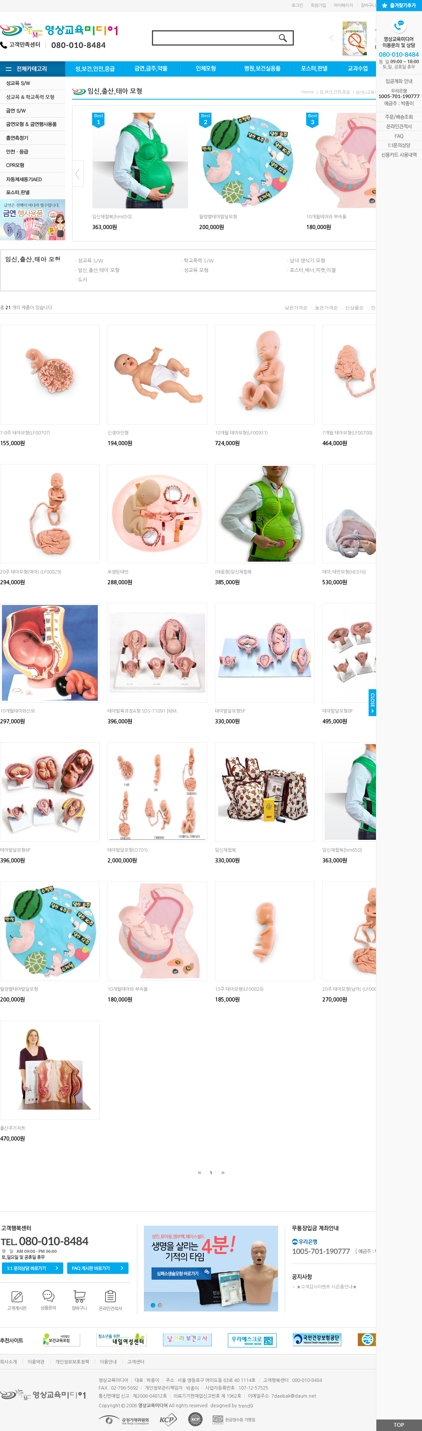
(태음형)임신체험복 (233, 572)
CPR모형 (32, 165)
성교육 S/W (32, 83)
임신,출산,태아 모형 (98, 270)
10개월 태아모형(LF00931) (241, 433)
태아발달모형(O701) (127, 850)
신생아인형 (118, 433)
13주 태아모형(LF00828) (239, 989)
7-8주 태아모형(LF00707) (25, 433)
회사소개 (8, 1362)
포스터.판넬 (32, 192)
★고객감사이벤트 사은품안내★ (327, 1287)
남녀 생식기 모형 (307, 260)
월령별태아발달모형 (218, 217)
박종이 (192, 1388)
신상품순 (354, 307)
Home (308, 92)
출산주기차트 (12, 1128)
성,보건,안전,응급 (335, 92)
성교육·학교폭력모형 (32, 97)
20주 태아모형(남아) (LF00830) (353, 989)
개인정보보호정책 (72, 1362)
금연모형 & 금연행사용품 (32, 124)
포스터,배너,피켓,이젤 (313, 270)
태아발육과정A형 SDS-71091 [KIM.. (143, 711)
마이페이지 (343, 5)
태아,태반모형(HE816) (344, 572)
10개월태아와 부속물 (326, 217)
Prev (331, 38)
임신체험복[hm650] (112, 217)
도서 (82, 279)
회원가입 (318, 5)
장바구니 (368, 5)
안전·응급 (32, 151)
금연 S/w (32, 110)
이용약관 (36, 1362)
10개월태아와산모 (17, 711)
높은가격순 (326, 307)
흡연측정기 (32, 138)
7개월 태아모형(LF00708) (347, 433)
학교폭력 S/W (199, 260)
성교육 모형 (196, 270)
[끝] (223, 1173)
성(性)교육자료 (369, 92)
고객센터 (135, 1362)
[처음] (199, 1173)
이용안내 (108, 1362)
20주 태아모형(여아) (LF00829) (30, 572)
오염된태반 (118, 572)
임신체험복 (225, 850)
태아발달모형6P (15, 850)
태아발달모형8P (337, 711)
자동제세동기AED (32, 179)
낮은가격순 (296, 307)
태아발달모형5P (230, 711)
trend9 (245, 1406)
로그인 (297, 5)
